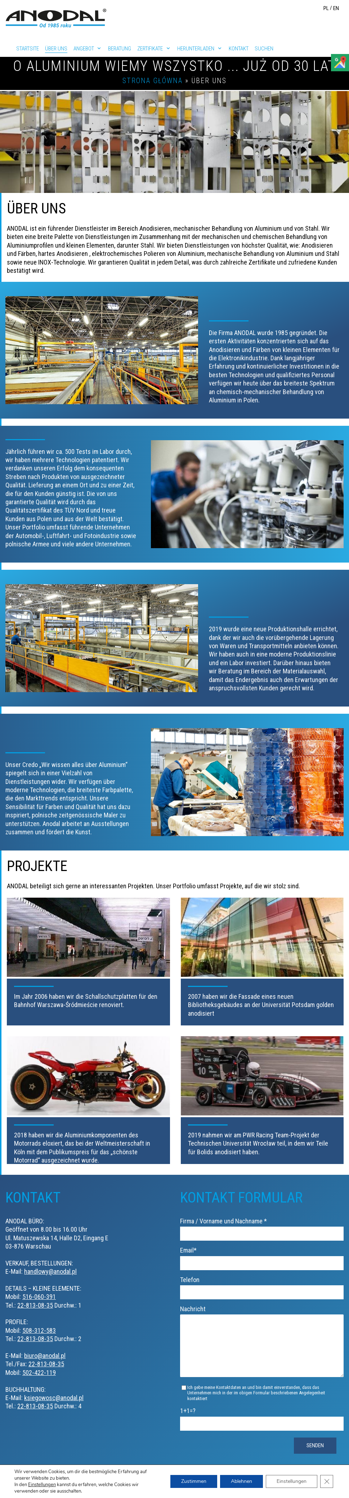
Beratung (119, 48)
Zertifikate (150, 48)
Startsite (27, 48)
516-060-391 (39, 1296)
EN (336, 8)
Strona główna (152, 80)
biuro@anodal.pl (45, 1355)
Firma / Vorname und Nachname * (262, 1227)
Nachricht (262, 1347)
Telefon (262, 1285)
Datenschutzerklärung (309, 1479)
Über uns (56, 48)
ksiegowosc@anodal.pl (54, 1398)
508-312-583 (39, 1330)
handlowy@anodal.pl (50, 1271)
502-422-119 (39, 1372)
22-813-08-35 (35, 1305)
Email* (262, 1256)
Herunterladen (195, 48)
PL (326, 8)
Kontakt (239, 48)
